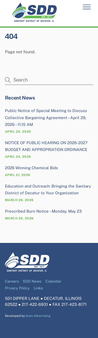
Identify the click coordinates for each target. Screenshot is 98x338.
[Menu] (86, 7)
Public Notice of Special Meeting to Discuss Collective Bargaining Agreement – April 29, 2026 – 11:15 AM (46, 117)
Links (38, 288)
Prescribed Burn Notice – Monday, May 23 (43, 211)
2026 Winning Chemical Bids (31, 168)
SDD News (32, 281)
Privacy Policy (17, 288)
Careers (12, 281)
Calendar (53, 281)
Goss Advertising (38, 316)
